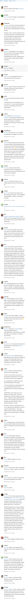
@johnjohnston (7, 343)
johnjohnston (7, 326)
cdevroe (6, 165)
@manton (6, 17)
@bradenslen (7, 76)
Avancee (6, 15)
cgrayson (6, 140)
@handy (6, 422)
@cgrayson (6, 181)
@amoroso (6, 86)
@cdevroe (6, 193)
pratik (5, 96)
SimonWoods (7, 130)
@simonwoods (12, 216)
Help (14, 0)
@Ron (5, 229)
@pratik (6, 115)
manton (6, 6)
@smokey (6, 547)
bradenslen (6, 23)
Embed (13, 10)
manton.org (20, 8)
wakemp (6, 587)
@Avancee (6, 68)
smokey (6, 494)
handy (5, 368)
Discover (6, 0)
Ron (5, 214)
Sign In (1, 0)
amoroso (6, 49)
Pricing (10, 0)
